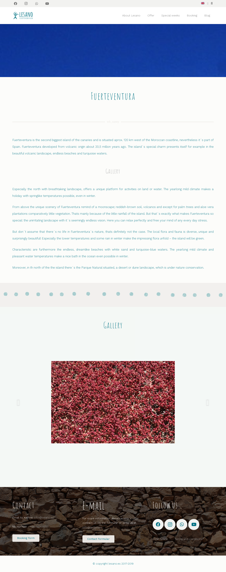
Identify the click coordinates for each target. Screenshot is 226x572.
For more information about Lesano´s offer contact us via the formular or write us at (110, 523)
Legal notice (160, 539)
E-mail (93, 505)
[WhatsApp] (37, 3)
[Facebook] (15, 3)
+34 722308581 (39, 526)
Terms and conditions (189, 539)
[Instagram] (26, 3)
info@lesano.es (44, 517)
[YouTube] (47, 3)
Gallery (113, 171)
